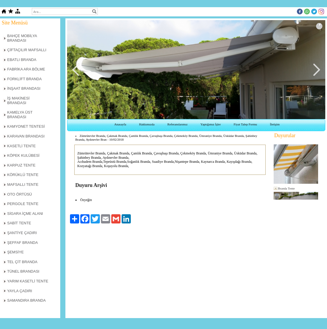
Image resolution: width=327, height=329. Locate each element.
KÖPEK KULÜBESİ (23, 155)
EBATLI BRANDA (21, 60)
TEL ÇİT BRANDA (22, 262)
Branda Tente (286, 188)
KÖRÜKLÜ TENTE (22, 175)
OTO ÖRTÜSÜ (19, 194)
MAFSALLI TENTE (22, 184)
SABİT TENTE (19, 223)
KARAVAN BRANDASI (25, 136)
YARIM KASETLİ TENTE (27, 281)
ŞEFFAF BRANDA (22, 242)
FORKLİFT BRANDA (24, 79)
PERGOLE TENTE (22, 204)
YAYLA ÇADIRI (19, 291)
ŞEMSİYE (15, 252)
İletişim (275, 124)
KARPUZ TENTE (21, 165)
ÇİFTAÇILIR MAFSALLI (26, 50)
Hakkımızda (147, 124)
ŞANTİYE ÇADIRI (22, 233)
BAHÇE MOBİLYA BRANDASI (22, 38)
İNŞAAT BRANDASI (23, 88)
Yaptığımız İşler (211, 124)
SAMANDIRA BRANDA (26, 300)
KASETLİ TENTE (21, 146)
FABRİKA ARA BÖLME (26, 69)
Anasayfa (120, 124)
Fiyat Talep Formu (245, 124)
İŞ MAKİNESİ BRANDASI (18, 100)
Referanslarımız (178, 124)
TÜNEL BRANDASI (23, 271)
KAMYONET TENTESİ (26, 126)
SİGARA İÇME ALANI (25, 213)
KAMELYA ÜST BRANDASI (19, 114)
